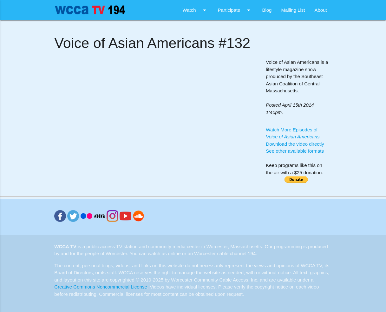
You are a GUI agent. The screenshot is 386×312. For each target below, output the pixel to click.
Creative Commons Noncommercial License (100, 286)
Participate (235, 10)
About (320, 10)
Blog (267, 10)
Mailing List (293, 10)
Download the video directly (295, 144)
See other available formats (295, 151)
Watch (195, 10)
